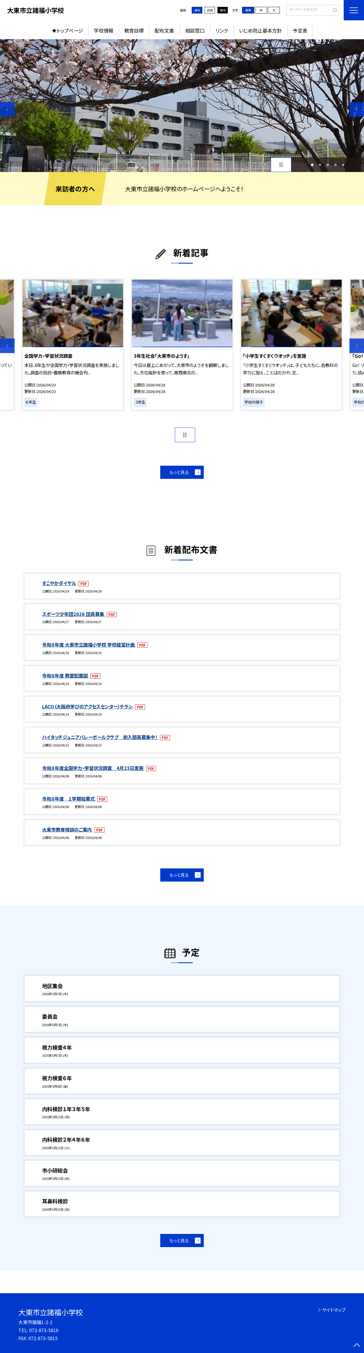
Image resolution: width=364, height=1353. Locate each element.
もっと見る (179, 472)
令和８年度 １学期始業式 (69, 798)
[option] (182, 105)
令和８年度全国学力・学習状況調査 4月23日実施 (93, 768)
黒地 (222, 10)
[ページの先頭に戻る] (356, 1345)
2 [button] (319, 164)
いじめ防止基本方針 (260, 30)
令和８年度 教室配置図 (65, 675)
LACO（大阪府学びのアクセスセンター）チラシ (88, 706)
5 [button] (343, 164)
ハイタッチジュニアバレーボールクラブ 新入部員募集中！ (100, 737)
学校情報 (103, 30)
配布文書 (164, 30)
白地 (210, 10)
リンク (221, 30)
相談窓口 (195, 30)
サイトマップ (334, 1309)
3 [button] (327, 164)
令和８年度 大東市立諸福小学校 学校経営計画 (89, 644)
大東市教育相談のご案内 (67, 829)
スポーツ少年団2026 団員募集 (73, 614)
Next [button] (356, 109)
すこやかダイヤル (59, 583)
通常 (197, 10)
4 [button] (335, 164)
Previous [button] (7, 109)
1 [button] (312, 164)
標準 (248, 10)
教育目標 (134, 30)
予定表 (300, 30)
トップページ (70, 30)
